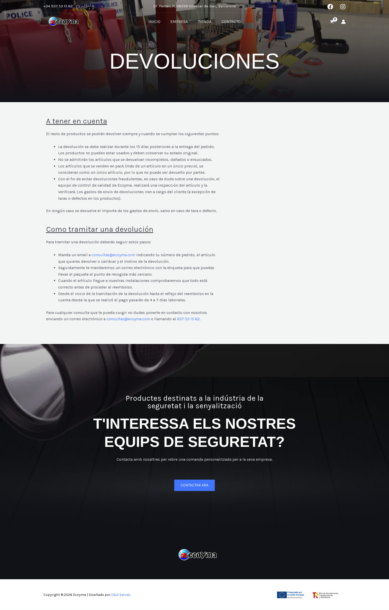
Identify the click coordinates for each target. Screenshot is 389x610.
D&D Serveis (121, 595)
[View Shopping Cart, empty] (332, 21)
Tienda (203, 21)
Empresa (180, 21)
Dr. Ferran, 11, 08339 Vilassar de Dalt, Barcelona (194, 6)
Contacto (228, 21)
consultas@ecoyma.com (114, 254)
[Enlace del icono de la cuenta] (343, 21)
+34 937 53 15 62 (58, 6)
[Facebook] (330, 7)
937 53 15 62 (189, 318)
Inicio (157, 21)
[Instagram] (343, 7)
